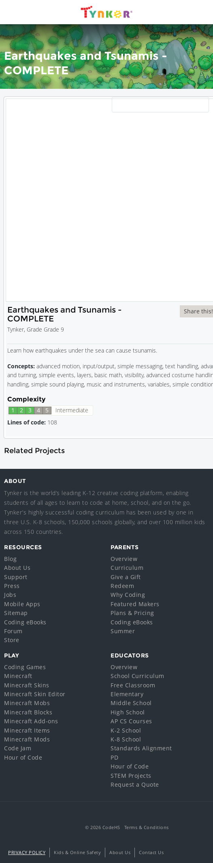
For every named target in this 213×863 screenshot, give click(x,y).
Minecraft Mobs (27, 703)
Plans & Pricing (132, 613)
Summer (123, 631)
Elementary (127, 694)
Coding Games (25, 667)
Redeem (122, 586)
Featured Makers (135, 604)
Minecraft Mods (27, 739)
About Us (17, 567)
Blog (10, 559)
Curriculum (127, 567)
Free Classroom (133, 685)
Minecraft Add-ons (31, 721)
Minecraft (18, 676)
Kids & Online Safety (77, 852)
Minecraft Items (27, 730)
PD (114, 757)
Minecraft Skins (26, 685)
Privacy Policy (26, 852)
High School (128, 712)
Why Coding (128, 594)
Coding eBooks (25, 622)
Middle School (131, 703)
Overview (124, 559)
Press (12, 586)
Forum (13, 631)
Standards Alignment (141, 748)
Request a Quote (135, 784)
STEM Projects (131, 775)
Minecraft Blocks (28, 712)
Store (11, 640)
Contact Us (151, 852)
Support (16, 577)
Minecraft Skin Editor (35, 694)
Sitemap (16, 613)
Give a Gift (126, 577)
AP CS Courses (131, 721)
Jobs (10, 594)
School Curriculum (137, 676)
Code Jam (17, 748)
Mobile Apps (22, 604)
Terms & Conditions (146, 827)
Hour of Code (23, 757)
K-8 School (126, 739)
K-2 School (126, 730)
